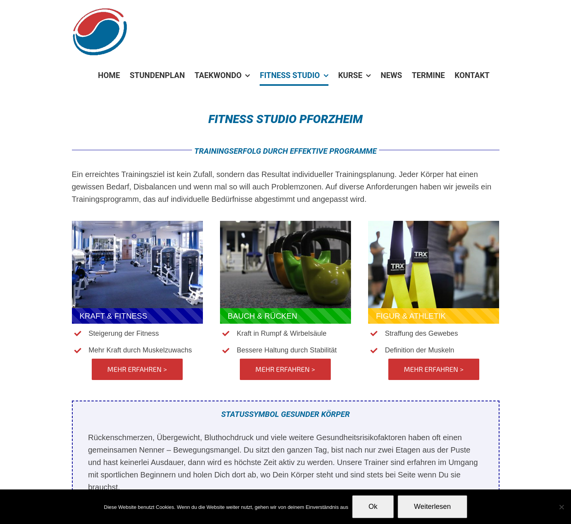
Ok (372, 506)
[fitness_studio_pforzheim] (137, 224)
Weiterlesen (432, 506)
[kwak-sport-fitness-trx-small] (433, 224)
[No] (561, 507)
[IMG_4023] (285, 224)
